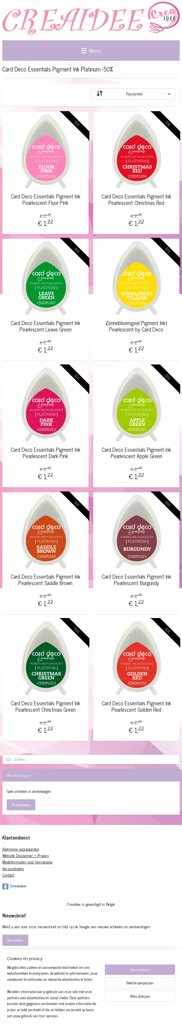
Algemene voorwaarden (20, 848)
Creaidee (14, 886)
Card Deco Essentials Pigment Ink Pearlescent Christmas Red (136, 199)
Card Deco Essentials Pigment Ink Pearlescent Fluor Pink (45, 199)
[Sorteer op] (133, 93)
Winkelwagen (21, 805)
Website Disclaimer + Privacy (25, 855)
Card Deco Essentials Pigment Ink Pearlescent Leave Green (45, 326)
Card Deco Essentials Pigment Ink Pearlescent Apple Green (136, 452)
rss (113, 1015)
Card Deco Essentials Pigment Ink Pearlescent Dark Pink (45, 452)
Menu (91, 50)
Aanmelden (15, 940)
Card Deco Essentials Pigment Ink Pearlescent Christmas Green (45, 706)
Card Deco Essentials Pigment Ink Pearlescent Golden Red (136, 706)
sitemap (104, 1015)
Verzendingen (13, 868)
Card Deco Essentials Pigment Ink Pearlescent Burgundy (136, 579)
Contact (8, 874)
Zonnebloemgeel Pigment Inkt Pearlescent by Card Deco (136, 326)
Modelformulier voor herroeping (27, 861)
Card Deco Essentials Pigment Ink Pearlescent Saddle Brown (45, 579)
